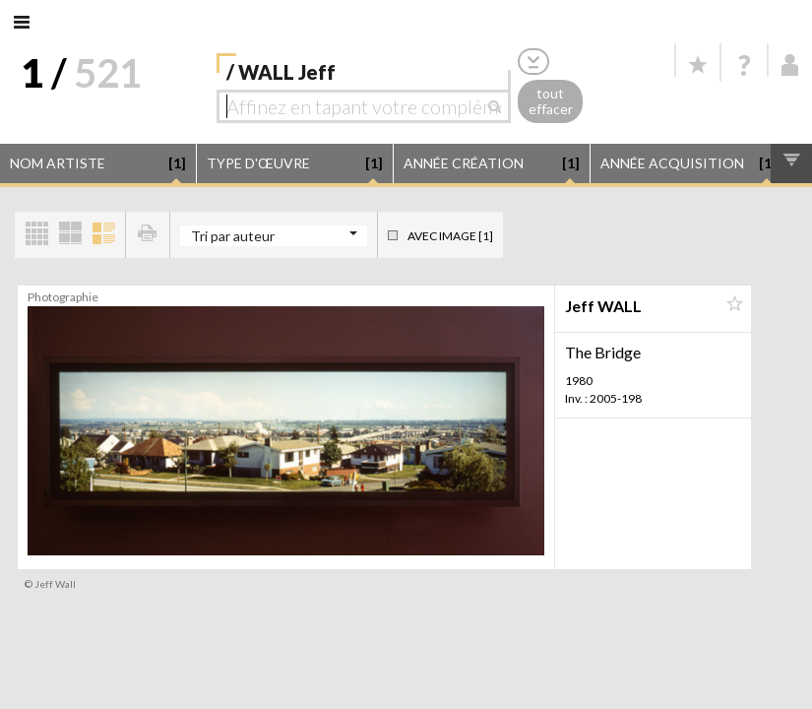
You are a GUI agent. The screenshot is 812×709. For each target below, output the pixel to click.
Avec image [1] (450, 235)
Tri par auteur (233, 235)
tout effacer (551, 101)
